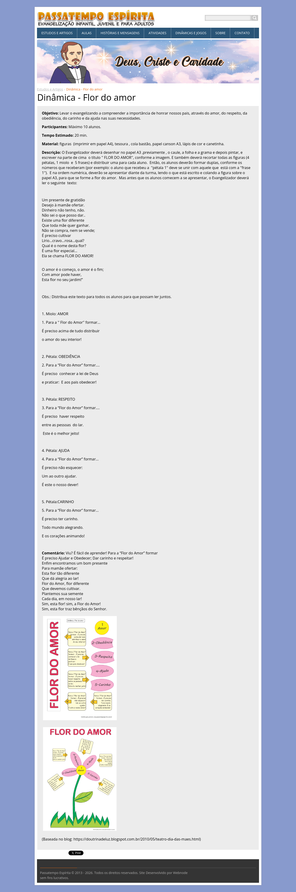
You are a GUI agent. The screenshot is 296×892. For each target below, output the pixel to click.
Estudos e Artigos (50, 89)
